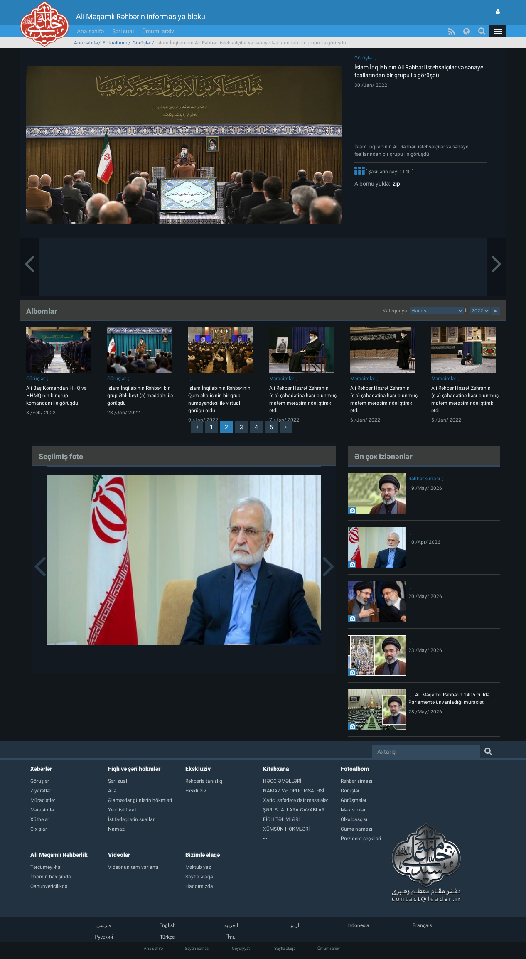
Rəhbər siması (424, 479)
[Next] (286, 427)
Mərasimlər (281, 378)
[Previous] (197, 427)
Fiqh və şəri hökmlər (134, 768)
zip (395, 183)
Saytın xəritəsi (197, 948)
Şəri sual (123, 31)
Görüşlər (142, 43)
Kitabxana (276, 768)
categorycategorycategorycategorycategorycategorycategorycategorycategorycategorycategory (437, 310)
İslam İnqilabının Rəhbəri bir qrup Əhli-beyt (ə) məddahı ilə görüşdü (140, 395)
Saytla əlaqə (284, 948)
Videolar (119, 854)
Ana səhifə (90, 31)
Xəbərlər (41, 768)
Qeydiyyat (241, 948)
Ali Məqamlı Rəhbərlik (59, 854)
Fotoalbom (115, 43)
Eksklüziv (198, 768)
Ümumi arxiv (158, 31)
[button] (497, 31)
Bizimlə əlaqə (202, 854)
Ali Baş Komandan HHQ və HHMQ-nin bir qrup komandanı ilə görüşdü (56, 395)
